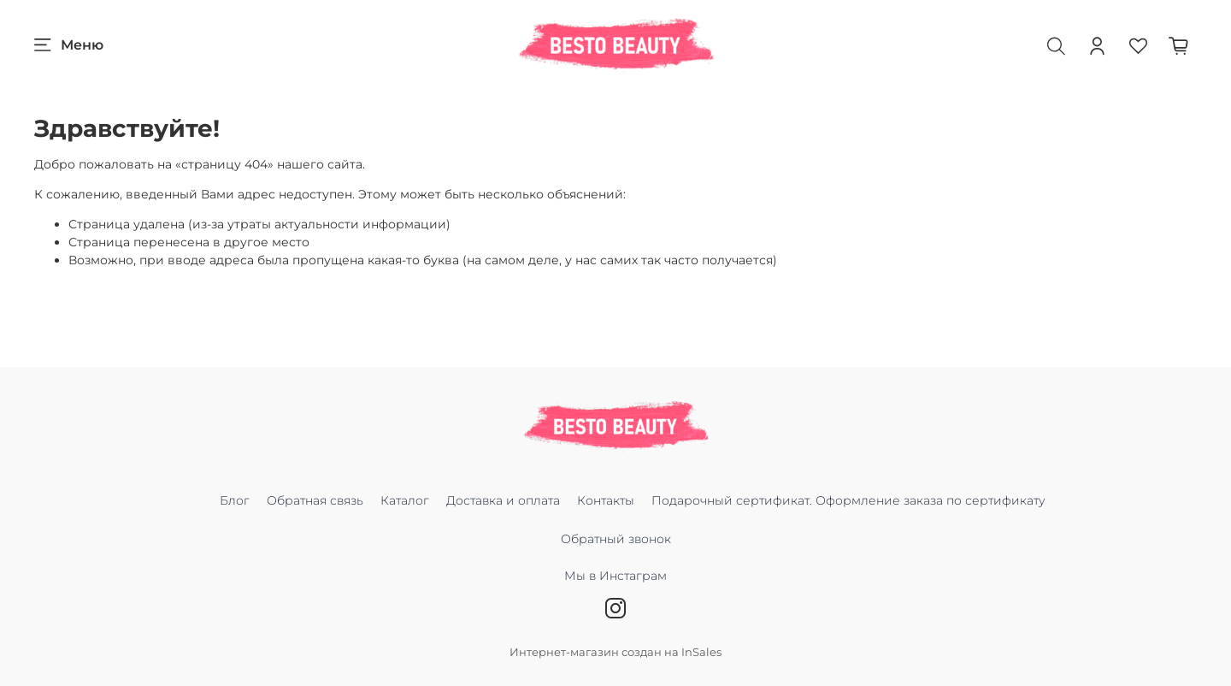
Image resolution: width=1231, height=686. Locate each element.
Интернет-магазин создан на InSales (615, 652)
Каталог (404, 500)
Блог (235, 500)
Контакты (605, 500)
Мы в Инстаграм (615, 584)
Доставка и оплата (503, 500)
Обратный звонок (616, 539)
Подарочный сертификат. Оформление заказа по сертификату (848, 500)
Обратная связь (315, 500)
